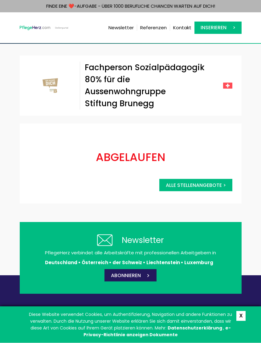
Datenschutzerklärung (195, 328)
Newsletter (121, 27)
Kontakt (182, 27)
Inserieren (213, 27)
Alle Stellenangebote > (196, 185)
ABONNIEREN (126, 275)
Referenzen (153, 27)
